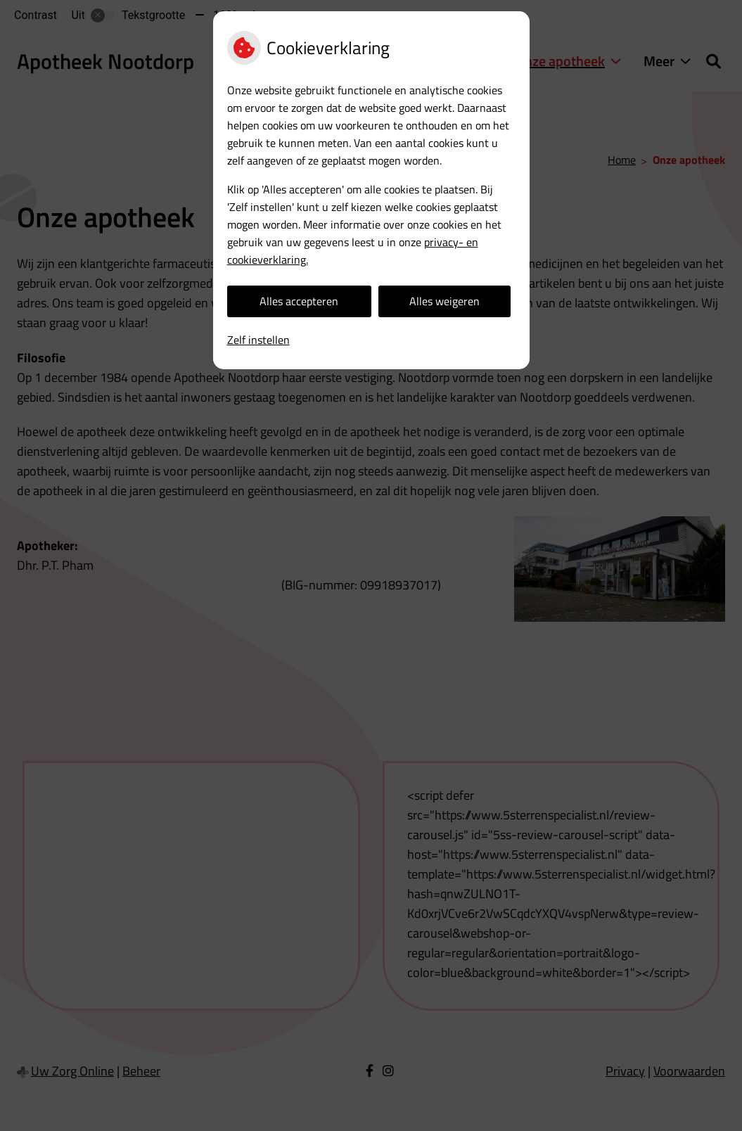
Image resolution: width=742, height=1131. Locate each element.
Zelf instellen (258, 339)
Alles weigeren (444, 301)
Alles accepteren (299, 301)
